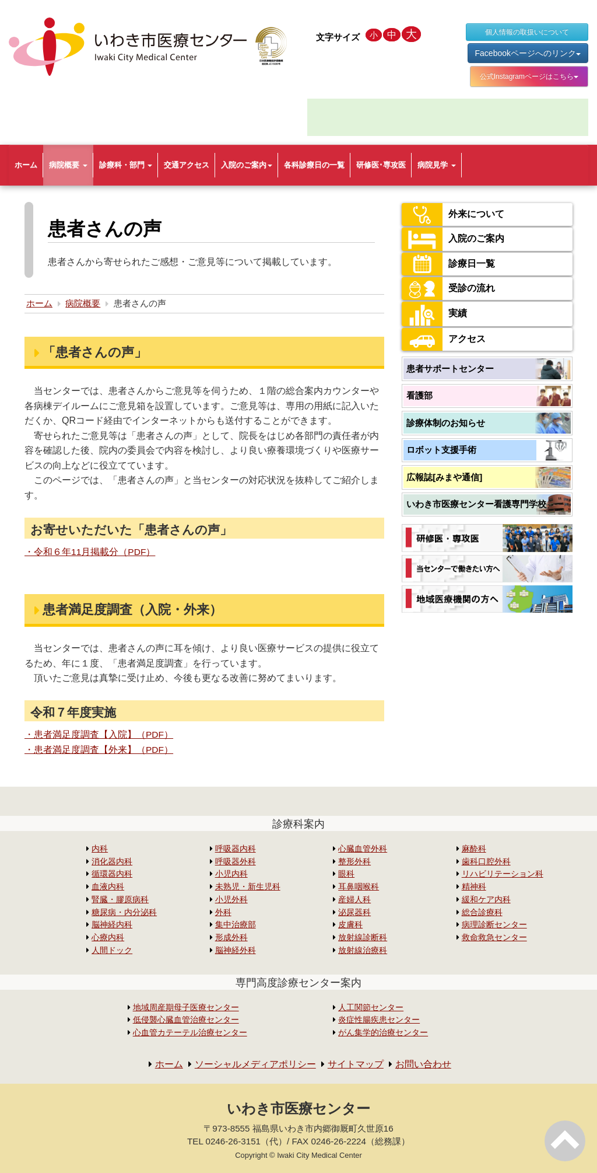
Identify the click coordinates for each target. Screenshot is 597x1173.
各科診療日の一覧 (314, 164)
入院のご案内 (246, 164)
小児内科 (231, 874)
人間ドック (112, 949)
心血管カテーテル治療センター (190, 1032)
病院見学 (436, 164)
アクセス (444, 339)
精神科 (474, 886)
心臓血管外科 (362, 848)
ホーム (26, 164)
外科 (223, 911)
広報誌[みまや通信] (444, 477)
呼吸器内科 (235, 848)
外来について (453, 214)
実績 (434, 314)
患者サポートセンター (450, 368)
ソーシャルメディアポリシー (255, 1064)
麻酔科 (474, 848)
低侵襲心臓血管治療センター (186, 1019)
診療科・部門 (126, 164)
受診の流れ (448, 288)
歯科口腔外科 (486, 861)
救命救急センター (494, 937)
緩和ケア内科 (486, 899)
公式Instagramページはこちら (529, 76)
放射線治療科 (362, 949)
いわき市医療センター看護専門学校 (476, 504)
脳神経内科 (112, 924)
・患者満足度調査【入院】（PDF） (99, 734)
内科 (100, 848)
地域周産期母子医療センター (186, 1007)
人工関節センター (370, 1007)
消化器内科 (112, 861)
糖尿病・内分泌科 (124, 911)
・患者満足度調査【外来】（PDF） (99, 750)
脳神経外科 (235, 949)
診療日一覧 (448, 264)
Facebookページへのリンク (528, 53)
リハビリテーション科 (502, 874)
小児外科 (231, 899)
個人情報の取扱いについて (527, 32)
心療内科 (108, 937)
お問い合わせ (423, 1064)
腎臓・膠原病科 (120, 899)
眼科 (346, 874)
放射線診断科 (362, 937)
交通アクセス (186, 164)
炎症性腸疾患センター (379, 1019)
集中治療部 (235, 924)
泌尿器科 (354, 911)
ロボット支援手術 (441, 450)
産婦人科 (354, 899)
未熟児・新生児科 (247, 886)
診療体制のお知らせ (445, 423)
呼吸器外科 (235, 861)
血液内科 (108, 886)
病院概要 (68, 164)
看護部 (419, 395)
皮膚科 (350, 924)
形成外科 (231, 937)
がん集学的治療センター (383, 1032)
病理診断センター (494, 924)
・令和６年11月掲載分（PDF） (90, 552)
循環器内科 (112, 874)
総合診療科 (482, 911)
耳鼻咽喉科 (358, 886)
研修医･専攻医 (381, 164)
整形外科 (354, 861)
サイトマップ (356, 1064)
